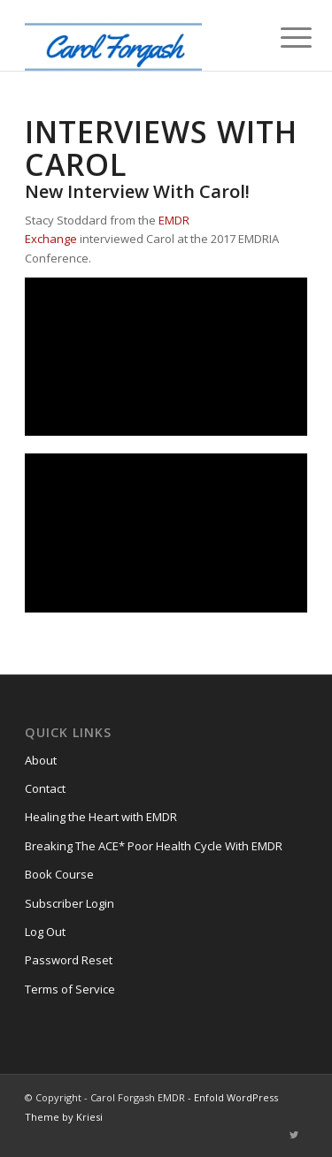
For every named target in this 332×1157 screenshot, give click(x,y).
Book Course (59, 874)
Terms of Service (70, 989)
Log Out (45, 932)
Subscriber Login (69, 903)
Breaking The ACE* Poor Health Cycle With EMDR (153, 846)
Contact (45, 788)
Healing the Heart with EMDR (101, 817)
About (41, 760)
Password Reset (68, 960)
